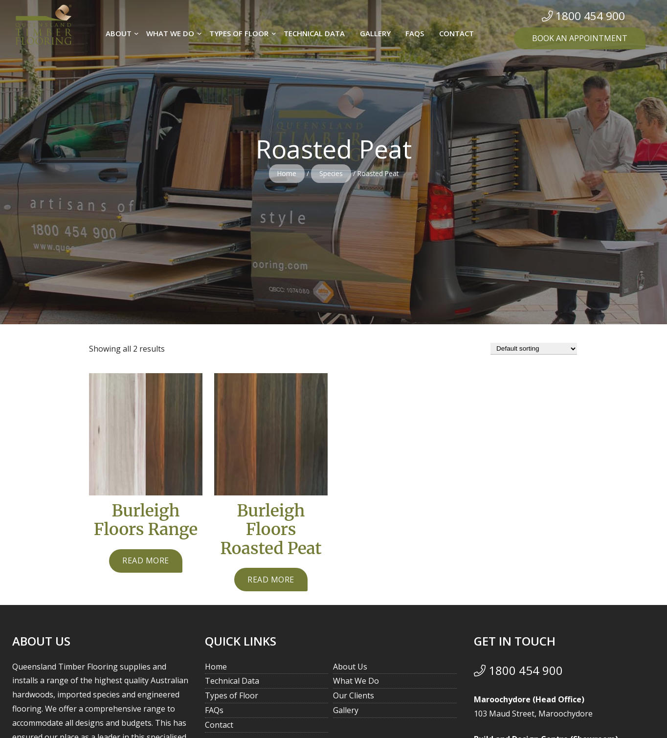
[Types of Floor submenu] (273, 33)
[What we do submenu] (199, 33)
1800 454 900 (518, 674)
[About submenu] (136, 33)
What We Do (356, 684)
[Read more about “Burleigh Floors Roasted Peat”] (271, 583)
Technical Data (232, 684)
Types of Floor (231, 699)
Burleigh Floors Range (146, 521)
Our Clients (353, 699)
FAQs (214, 714)
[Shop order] (533, 349)
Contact (219, 728)
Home (286, 173)
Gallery (345, 714)
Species (331, 173)
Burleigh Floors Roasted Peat (270, 531)
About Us (350, 670)
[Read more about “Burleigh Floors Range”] (145, 563)
